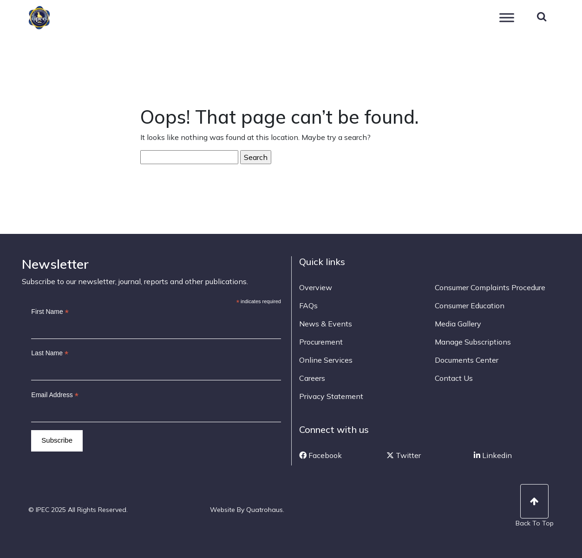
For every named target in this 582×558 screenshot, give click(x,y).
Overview (315, 287)
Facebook (320, 455)
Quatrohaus (264, 509)
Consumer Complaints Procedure (490, 287)
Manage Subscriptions (473, 341)
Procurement (321, 341)
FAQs (308, 305)
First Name (50, 311)
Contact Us (454, 378)
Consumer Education (469, 305)
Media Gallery (458, 323)
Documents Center (466, 360)
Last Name (49, 353)
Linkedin (493, 455)
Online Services (326, 360)
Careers (312, 378)
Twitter (403, 455)
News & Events (325, 323)
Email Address (54, 395)
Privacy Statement (331, 396)
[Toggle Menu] (506, 17)
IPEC (51, 17)
